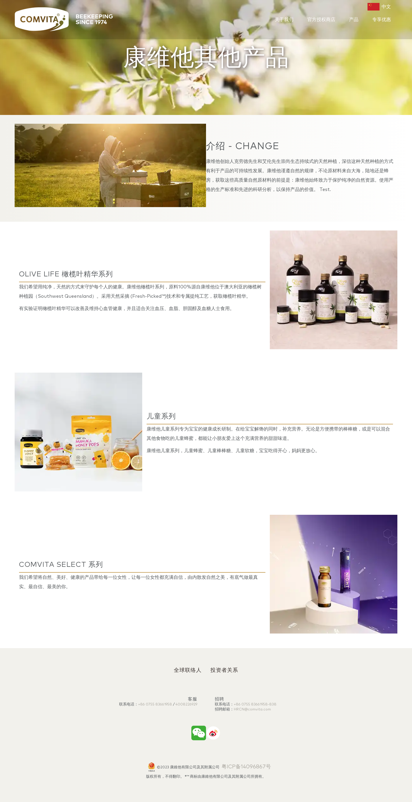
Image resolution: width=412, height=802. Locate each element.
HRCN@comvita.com (252, 709)
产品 (353, 19)
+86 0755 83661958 (155, 704)
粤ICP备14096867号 (246, 767)
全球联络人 (188, 670)
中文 (379, 7)
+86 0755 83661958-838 (255, 704)
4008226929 (186, 704)
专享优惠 (381, 19)
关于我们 (284, 19)
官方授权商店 (321, 19)
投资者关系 (224, 670)
